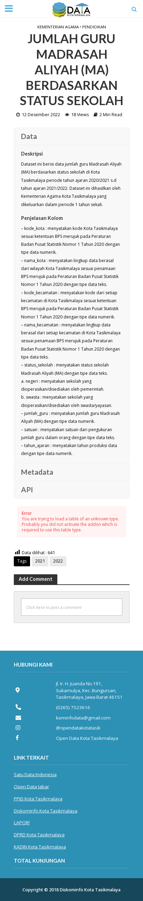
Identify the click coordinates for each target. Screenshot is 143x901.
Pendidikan (94, 26)
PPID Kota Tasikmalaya (38, 799)
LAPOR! (22, 822)
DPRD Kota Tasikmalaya (39, 835)
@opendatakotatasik (78, 728)
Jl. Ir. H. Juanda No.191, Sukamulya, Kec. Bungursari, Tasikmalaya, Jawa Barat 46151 (89, 690)
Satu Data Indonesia (35, 774)
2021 (40, 561)
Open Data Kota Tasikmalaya (87, 738)
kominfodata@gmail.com (83, 718)
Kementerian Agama (58, 26)
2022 (58, 561)
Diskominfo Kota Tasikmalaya (45, 811)
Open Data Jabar (31, 786)
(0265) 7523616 (73, 707)
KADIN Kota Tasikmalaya (40, 847)
